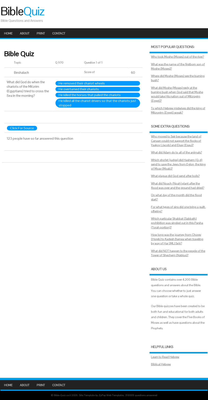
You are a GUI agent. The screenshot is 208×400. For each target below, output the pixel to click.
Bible (22, 11)
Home (8, 33)
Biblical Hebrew (161, 364)
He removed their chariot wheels (82, 83)
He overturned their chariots (79, 89)
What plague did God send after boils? (175, 176)
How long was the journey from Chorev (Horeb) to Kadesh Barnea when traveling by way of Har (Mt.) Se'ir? (177, 239)
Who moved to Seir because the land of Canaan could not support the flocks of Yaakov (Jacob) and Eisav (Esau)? (176, 141)
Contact (58, 33)
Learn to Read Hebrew (165, 357)
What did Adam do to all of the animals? (176, 152)
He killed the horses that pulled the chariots (90, 95)
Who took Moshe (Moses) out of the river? (177, 57)
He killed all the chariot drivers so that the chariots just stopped (97, 103)
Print (41, 33)
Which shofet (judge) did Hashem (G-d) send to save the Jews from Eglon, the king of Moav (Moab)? (178, 164)
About (24, 33)
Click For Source (22, 128)
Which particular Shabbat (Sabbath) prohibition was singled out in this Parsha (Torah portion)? (177, 223)
